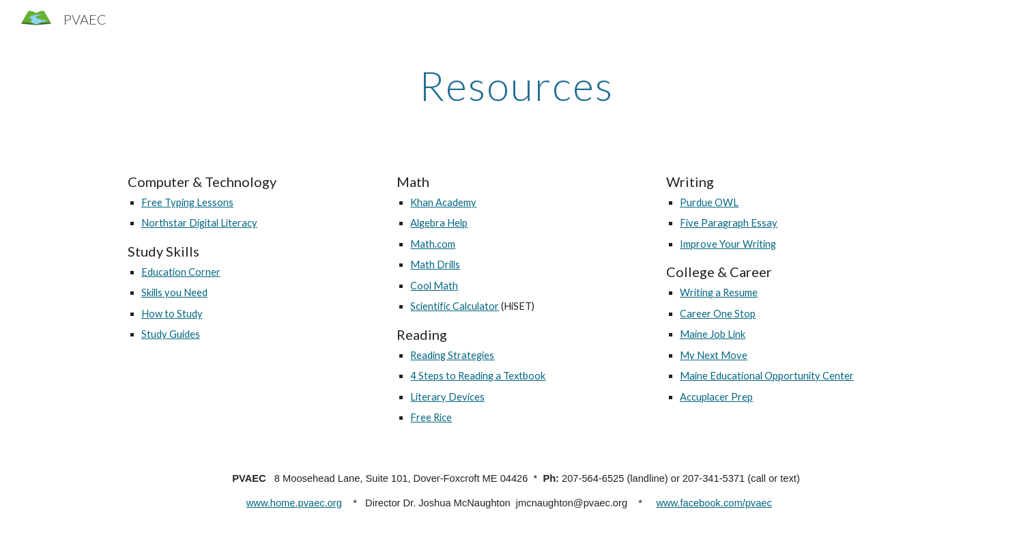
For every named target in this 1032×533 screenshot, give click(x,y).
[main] (516, 85)
